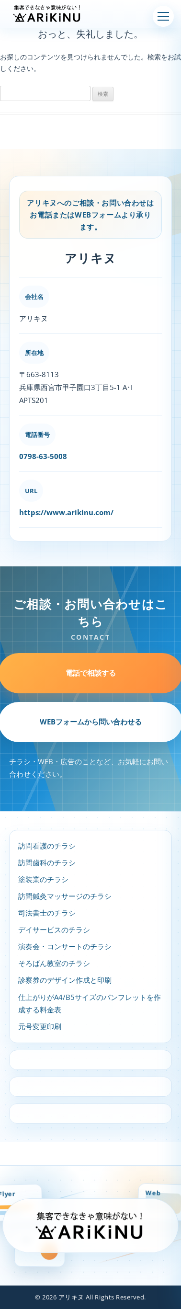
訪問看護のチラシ (47, 845)
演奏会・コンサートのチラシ (65, 946)
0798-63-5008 (43, 456)
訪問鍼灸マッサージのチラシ (65, 896)
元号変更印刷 (39, 1026)
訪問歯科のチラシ (47, 862)
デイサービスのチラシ (54, 929)
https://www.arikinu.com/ (66, 512)
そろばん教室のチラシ (54, 963)
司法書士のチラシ (47, 913)
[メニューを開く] (163, 16)
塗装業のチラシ (43, 879)
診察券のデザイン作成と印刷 (65, 980)
